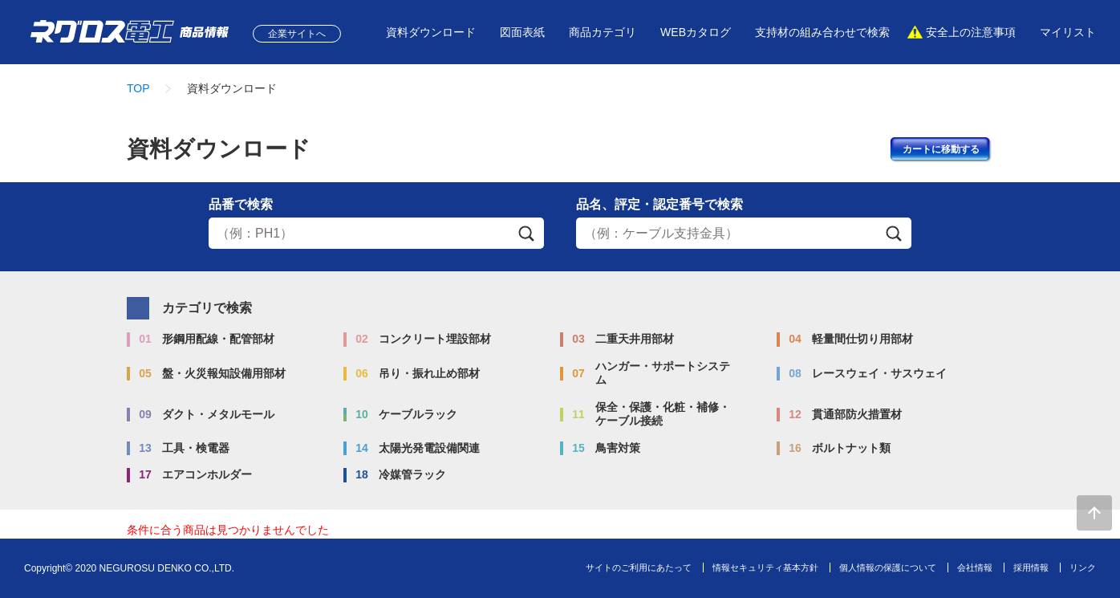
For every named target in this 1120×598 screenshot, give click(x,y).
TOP (138, 88)
